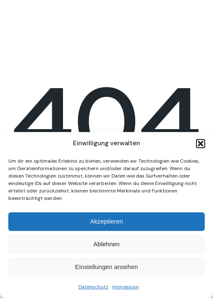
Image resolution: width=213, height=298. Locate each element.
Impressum (125, 287)
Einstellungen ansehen (106, 266)
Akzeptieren (106, 221)
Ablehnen (106, 244)
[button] (200, 143)
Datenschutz (93, 287)
